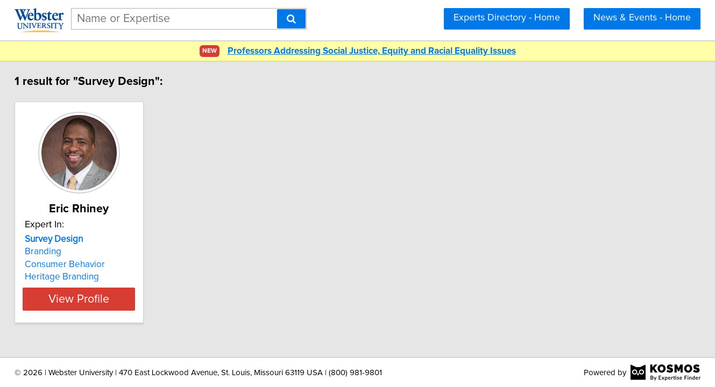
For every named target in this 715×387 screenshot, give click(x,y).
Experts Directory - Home (507, 18)
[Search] (291, 18)
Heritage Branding (82, 277)
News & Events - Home (642, 18)
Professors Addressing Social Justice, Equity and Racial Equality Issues (372, 51)
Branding (63, 251)
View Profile (112, 299)
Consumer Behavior (85, 264)
